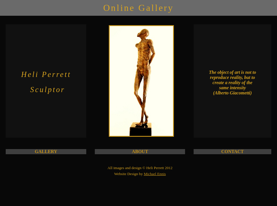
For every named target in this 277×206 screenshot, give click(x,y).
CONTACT (232, 151)
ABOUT (140, 151)
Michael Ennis (155, 174)
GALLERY (46, 151)
